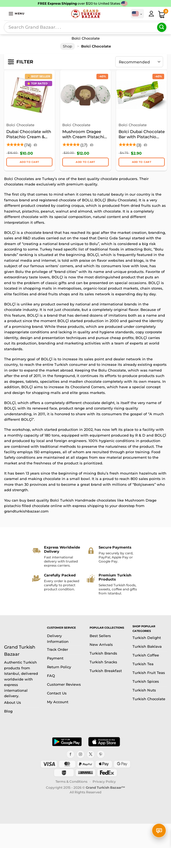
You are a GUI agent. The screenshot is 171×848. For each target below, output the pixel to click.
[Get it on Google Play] (67, 741)
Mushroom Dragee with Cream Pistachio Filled (84, 134)
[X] (91, 754)
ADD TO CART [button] (85, 161)
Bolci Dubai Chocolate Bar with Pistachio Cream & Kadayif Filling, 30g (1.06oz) (142, 134)
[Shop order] (139, 61)
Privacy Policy (104, 781)
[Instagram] (80, 754)
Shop (67, 46)
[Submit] (161, 27)
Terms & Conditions (71, 781)
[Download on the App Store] (104, 741)
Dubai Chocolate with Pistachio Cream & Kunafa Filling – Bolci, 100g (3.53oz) (28, 134)
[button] (16, 13)
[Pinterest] (101, 754)
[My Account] (151, 13)
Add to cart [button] (29, 161)
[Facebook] (70, 754)
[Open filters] (21, 61)
